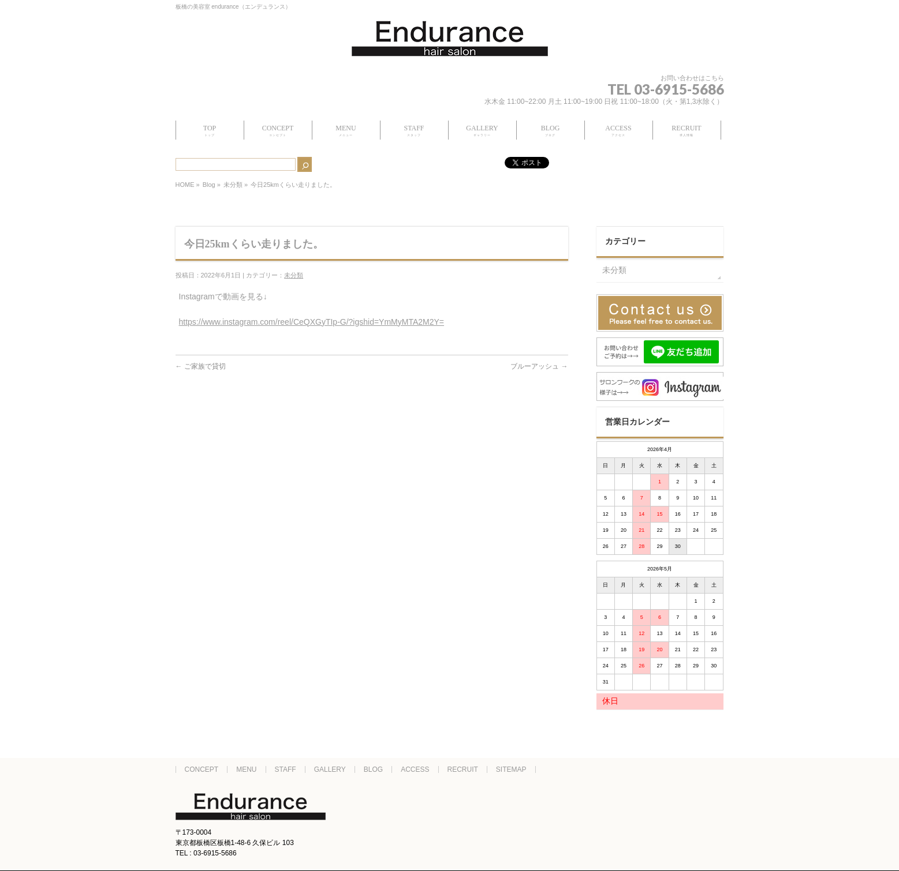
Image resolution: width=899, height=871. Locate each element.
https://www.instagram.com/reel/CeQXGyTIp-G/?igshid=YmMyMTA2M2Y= (312, 321)
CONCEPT (202, 769)
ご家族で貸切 (201, 366)
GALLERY (330, 769)
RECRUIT (462, 769)
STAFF (285, 769)
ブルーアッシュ (539, 366)
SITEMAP (511, 769)
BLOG (373, 769)
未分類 (233, 184)
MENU (246, 769)
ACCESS (415, 769)
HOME (185, 184)
